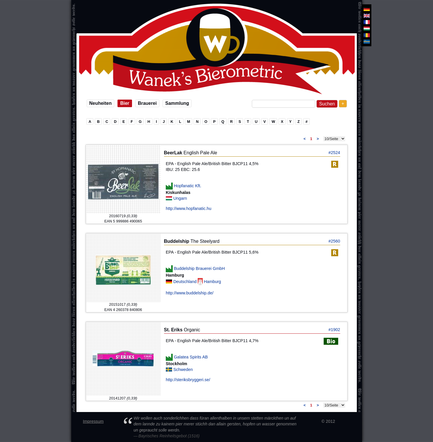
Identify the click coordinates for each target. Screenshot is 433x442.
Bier (124, 103)
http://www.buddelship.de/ (189, 293)
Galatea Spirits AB (191, 357)
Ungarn (180, 198)
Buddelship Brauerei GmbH (199, 268)
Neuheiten (100, 103)
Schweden (183, 369)
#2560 (334, 241)
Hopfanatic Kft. (187, 185)
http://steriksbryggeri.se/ (188, 379)
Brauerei (147, 103)
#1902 (334, 329)
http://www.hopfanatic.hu (188, 208)
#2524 (334, 152)
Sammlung (177, 103)
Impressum (93, 421)
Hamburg (212, 281)
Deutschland (185, 281)
